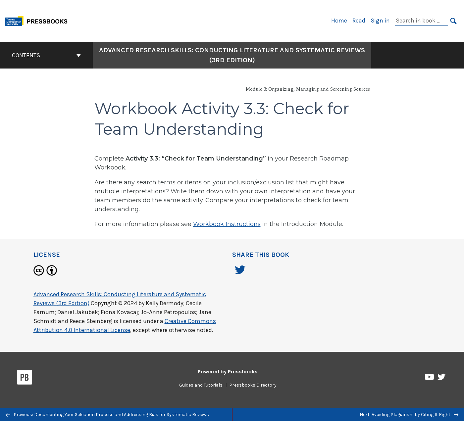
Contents (46, 55)
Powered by (228, 371)
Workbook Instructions (227, 224)
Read (358, 20)
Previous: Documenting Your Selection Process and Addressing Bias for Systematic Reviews (107, 414)
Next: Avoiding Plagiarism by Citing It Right (409, 414)
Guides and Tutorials (201, 385)
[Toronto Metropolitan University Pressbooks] (38, 20)
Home (339, 20)
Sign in (380, 20)
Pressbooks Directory (253, 385)
